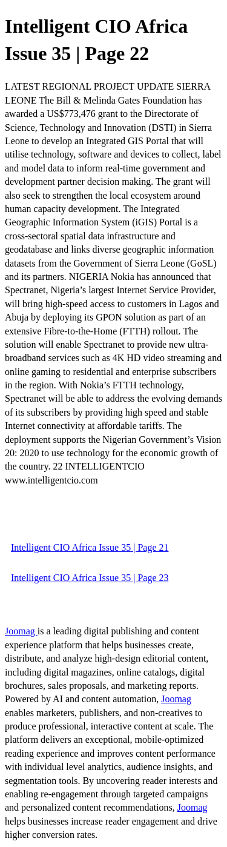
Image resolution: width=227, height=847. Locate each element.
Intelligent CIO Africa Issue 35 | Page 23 (89, 578)
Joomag (21, 631)
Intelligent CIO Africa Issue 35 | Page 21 (89, 547)
